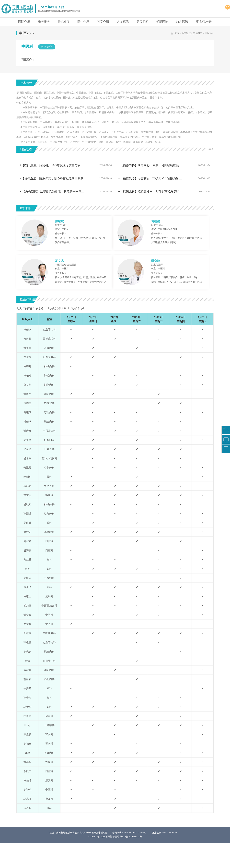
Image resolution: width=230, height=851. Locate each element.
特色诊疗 (63, 21)
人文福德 (123, 21)
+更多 (211, 149)
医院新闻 (142, 21)
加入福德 (182, 21)
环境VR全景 (204, 21)
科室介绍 (103, 21)
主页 (176, 33)
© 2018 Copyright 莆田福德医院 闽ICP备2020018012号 (115, 836)
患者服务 (44, 21)
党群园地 (162, 21)
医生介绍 (83, 21)
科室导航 (186, 33)
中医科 (208, 33)
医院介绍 (24, 21)
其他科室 (197, 33)
